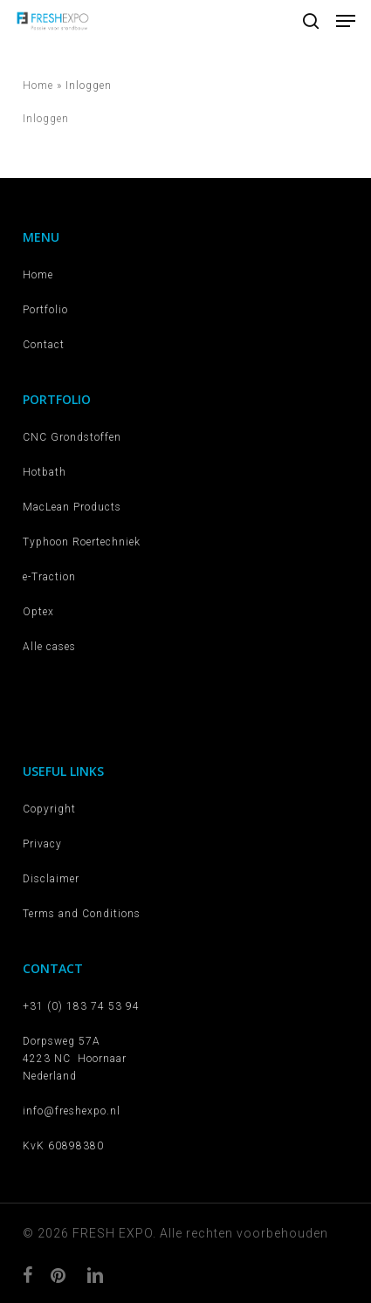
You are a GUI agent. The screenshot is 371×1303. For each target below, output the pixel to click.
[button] (345, 21)
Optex (38, 612)
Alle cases (49, 647)
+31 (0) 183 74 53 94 (81, 1006)
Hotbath (44, 472)
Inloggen (46, 119)
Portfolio (45, 310)
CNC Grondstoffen (72, 437)
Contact (44, 345)
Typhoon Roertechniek (82, 542)
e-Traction (49, 577)
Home (38, 85)
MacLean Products (72, 507)
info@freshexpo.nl (71, 1111)
